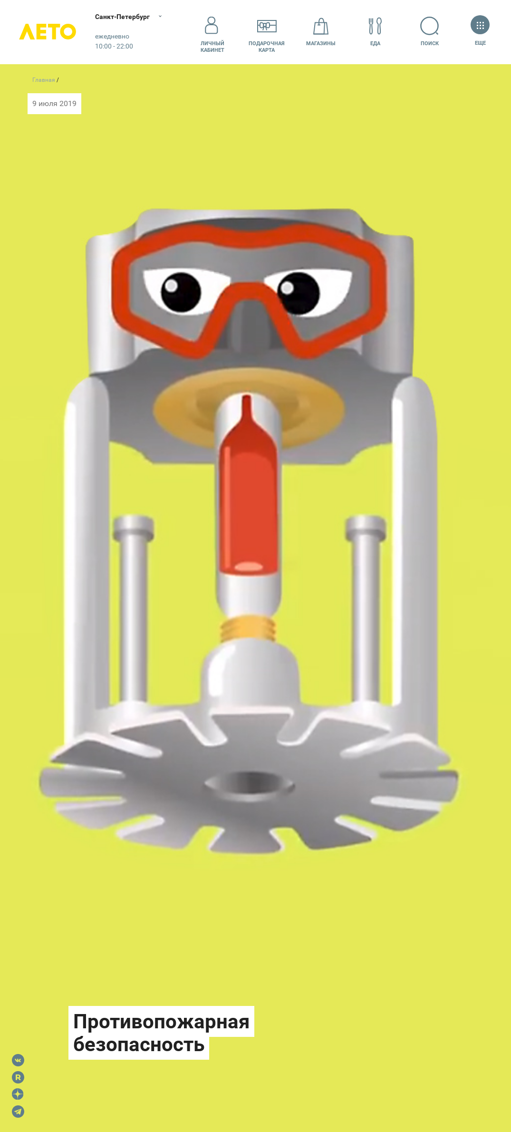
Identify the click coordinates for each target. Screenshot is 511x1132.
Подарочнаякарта (267, 32)
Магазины (321, 32)
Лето (47, 32)
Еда (375, 32)
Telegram (18, 1111)
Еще (480, 31)
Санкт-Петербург (122, 16)
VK (18, 1060)
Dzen (18, 1094)
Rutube (18, 1077)
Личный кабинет (212, 32)
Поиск (430, 32)
